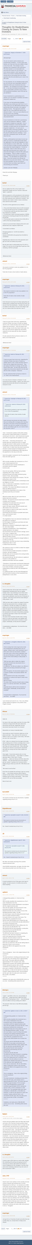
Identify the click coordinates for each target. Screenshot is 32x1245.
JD (3, 833)
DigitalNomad (6, 808)
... (14, 38)
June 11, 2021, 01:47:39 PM (8, 992)
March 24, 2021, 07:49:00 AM (8, 714)
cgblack (5, 892)
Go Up (3, 1228)
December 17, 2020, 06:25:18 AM (9, 48)
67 (18, 38)
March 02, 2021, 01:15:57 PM (8, 637)
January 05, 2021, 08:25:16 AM (8, 185)
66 (16, 38)
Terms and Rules (15, 1241)
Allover (4, 711)
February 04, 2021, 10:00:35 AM (9, 263)
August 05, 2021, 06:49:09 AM (8, 1178)
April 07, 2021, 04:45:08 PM (8, 811)
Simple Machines (20, 1243)
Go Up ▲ (21, 1241)
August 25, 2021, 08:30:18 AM (8, 1215)
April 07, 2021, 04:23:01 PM (8, 794)
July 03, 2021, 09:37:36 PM (8, 1157)
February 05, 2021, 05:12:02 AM (9, 318)
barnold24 (5, 792)
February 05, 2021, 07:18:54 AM (9, 350)
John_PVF (5, 1176)
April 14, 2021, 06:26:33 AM (8, 836)
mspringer (5, 46)
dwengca (5, 990)
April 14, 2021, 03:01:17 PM (8, 878)
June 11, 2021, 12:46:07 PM (8, 894)
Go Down (4, 38)
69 (22, 38)
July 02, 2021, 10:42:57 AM (8, 1116)
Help (10, 1241)
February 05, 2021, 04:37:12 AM (9, 281)
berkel (4, 183)
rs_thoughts (6, 583)
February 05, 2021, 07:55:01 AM (9, 394)
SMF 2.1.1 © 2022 (12, 1243)
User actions (26, 41)
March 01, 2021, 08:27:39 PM (8, 586)
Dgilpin (4, 1114)
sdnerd (4, 261)
